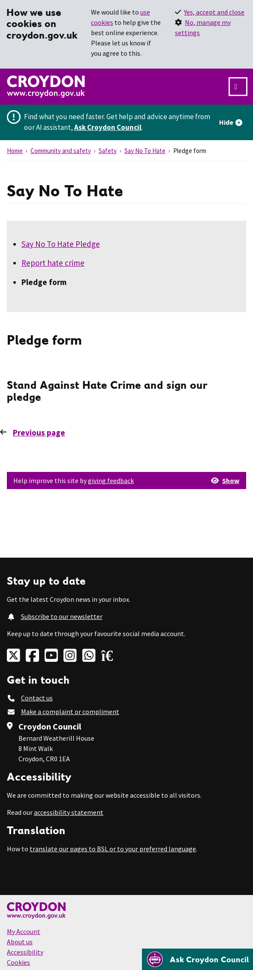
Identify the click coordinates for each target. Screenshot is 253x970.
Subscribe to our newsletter (61, 616)
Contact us (37, 698)
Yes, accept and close (214, 12)
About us (20, 941)
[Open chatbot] (197, 959)
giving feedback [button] (111, 480)
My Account (23, 931)
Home (15, 151)
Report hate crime (52, 263)
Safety (108, 151)
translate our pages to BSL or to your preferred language (113, 848)
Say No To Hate (145, 151)
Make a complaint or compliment (70, 711)
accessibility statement (68, 812)
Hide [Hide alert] (226, 122)
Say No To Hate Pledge (60, 244)
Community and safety (60, 151)
